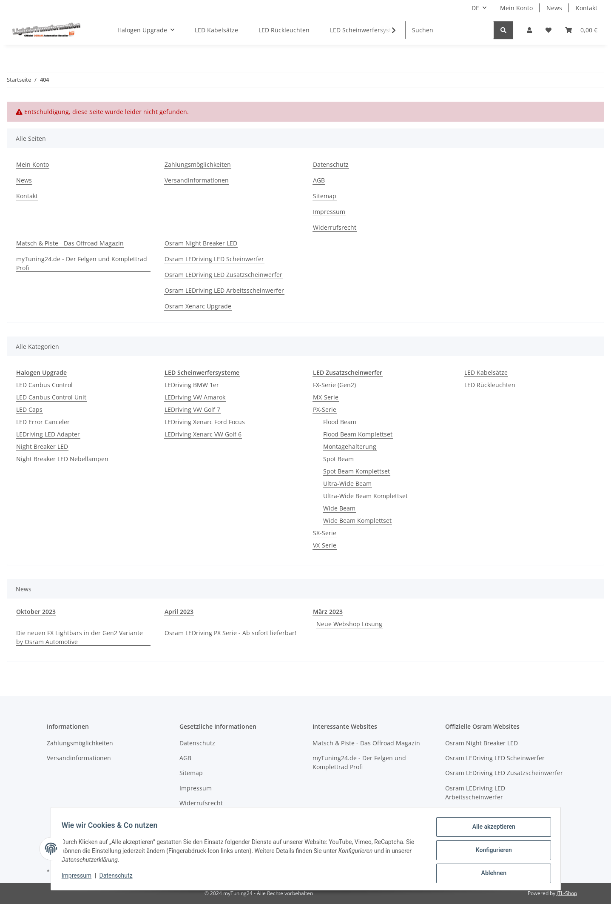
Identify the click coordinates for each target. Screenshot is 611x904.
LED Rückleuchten (489, 385)
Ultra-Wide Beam (347, 483)
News (554, 8)
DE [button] (475, 8)
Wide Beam (339, 508)
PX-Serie (324, 409)
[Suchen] (449, 30)
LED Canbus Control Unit (51, 397)
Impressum (79, 877)
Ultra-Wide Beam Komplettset (365, 496)
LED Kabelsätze (486, 372)
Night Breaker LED (42, 446)
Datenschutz (118, 877)
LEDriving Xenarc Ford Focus (205, 422)
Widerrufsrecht (334, 227)
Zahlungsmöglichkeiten (198, 164)
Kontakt (586, 8)
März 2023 (328, 611)
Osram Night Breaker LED (201, 243)
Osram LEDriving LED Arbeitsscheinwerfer (224, 290)
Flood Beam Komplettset (357, 434)
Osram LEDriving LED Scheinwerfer (214, 259)
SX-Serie (324, 533)
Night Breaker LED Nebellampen (62, 459)
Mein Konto (516, 8)
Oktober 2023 (36, 611)
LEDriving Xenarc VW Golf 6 (203, 434)
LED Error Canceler (43, 422)
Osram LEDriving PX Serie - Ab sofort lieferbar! (230, 633)
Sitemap (324, 196)
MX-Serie (325, 397)
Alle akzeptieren (490, 829)
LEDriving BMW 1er (192, 385)
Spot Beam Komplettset (356, 471)
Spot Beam (338, 459)
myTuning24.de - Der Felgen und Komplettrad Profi (81, 263)
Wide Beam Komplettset (357, 520)
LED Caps (29, 409)
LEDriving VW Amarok (195, 397)
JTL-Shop (567, 893)
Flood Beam (339, 422)
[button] (529, 30)
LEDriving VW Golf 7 (192, 409)
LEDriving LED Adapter (48, 434)
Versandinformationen (197, 180)
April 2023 (179, 611)
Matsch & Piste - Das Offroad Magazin (70, 243)
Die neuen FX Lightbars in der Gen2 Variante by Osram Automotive (79, 637)
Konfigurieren (491, 851)
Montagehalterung (349, 446)
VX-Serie (324, 545)
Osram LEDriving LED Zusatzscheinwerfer (223, 275)
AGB (319, 180)
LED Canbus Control (44, 385)
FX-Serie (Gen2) (334, 385)
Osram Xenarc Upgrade (198, 306)
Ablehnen (490, 873)
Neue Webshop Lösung (349, 624)
